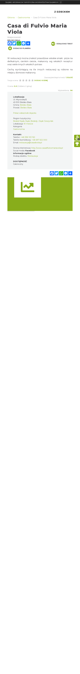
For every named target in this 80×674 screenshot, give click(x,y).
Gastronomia (19, 129)
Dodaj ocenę (41, 80)
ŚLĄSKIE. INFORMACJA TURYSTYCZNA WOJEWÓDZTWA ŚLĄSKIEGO (31, 2)
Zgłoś (69, 77)
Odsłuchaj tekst (62, 44)
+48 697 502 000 (39, 140)
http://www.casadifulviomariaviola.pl (47, 148)
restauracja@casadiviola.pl (30, 142)
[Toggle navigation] (60, 2)
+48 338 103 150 (28, 137)
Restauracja (32, 156)
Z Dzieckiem (62, 12)
